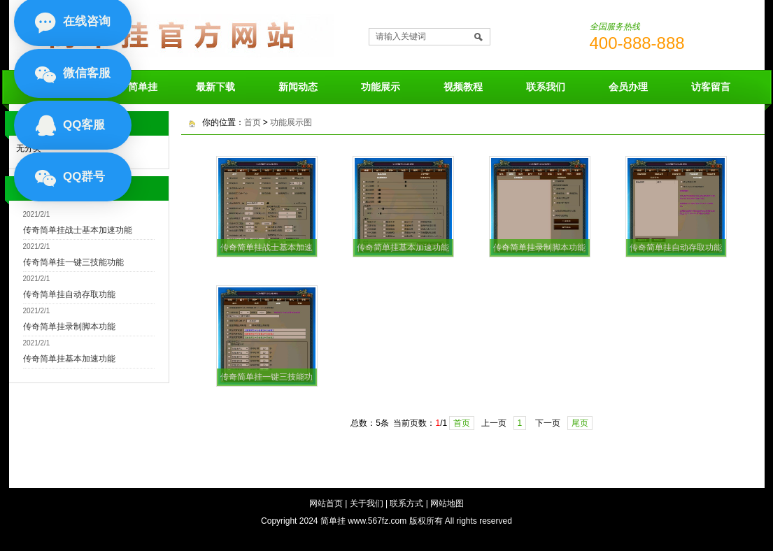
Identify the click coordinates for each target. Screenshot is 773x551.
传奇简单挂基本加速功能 (69, 359)
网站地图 (447, 503)
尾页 (580, 423)
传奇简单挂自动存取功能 (69, 294)
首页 (252, 122)
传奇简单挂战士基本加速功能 (77, 230)
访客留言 (710, 86)
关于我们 (366, 503)
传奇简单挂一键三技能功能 (73, 262)
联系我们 (545, 86)
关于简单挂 (132, 86)
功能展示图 (291, 122)
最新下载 (215, 86)
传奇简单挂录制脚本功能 (69, 326)
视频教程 (463, 86)
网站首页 (326, 503)
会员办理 (628, 86)
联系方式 (406, 503)
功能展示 (380, 86)
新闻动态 (298, 86)
